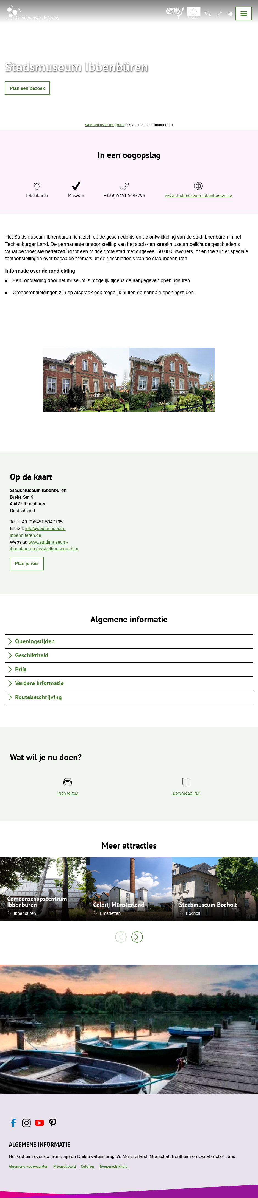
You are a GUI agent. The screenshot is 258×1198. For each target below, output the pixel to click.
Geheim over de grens (104, 125)
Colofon (87, 1166)
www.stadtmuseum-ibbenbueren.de (198, 195)
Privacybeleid (64, 1166)
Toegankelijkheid (113, 1166)
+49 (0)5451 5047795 (124, 195)
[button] (27, 88)
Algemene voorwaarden (28, 1166)
